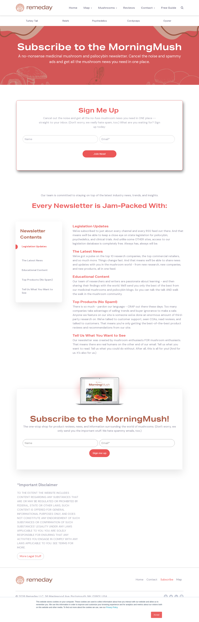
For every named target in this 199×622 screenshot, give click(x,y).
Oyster (167, 20)
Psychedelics (99, 20)
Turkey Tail (32, 20)
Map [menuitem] (86, 7)
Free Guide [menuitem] (168, 7)
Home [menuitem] (73, 7)
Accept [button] (156, 615)
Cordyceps (133, 20)
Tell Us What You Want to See (37, 291)
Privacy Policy (112, 607)
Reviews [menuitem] (129, 7)
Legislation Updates (34, 246)
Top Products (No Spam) (37, 279)
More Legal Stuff (30, 556)
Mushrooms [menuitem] (106, 7)
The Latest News (32, 260)
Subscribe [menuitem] (166, 579)
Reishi (65, 20)
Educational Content (35, 270)
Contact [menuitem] (147, 7)
